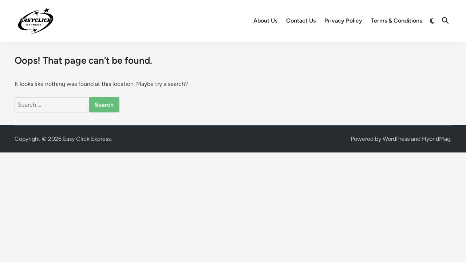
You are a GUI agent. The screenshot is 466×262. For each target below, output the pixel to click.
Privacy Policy (343, 20)
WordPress (396, 138)
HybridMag (436, 138)
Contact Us (301, 20)
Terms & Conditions (396, 20)
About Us (265, 20)
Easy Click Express (87, 138)
